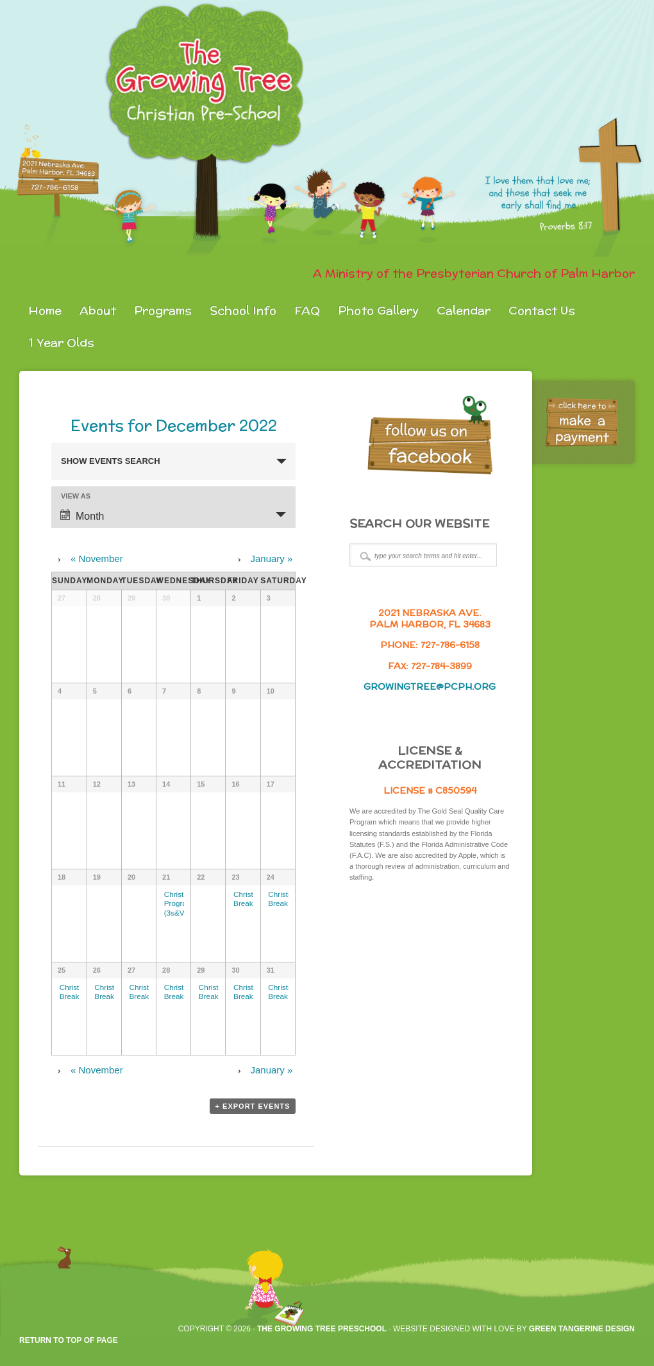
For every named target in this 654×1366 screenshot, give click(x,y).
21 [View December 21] (166, 877)
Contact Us (541, 310)
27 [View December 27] (131, 970)
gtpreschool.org (170, 128)
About (98, 310)
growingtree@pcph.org (430, 686)
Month (82, 515)
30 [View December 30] (235, 970)
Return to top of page (68, 1340)
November (97, 558)
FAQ (307, 310)
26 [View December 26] (97, 970)
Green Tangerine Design (582, 1328)
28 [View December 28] (166, 970)
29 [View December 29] (201, 970)
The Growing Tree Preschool (322, 1328)
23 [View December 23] (235, 877)
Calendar (464, 310)
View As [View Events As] (75, 496)
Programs (163, 310)
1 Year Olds (61, 342)
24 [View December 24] (270, 877)
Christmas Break (250, 899)
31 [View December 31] (270, 970)
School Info (243, 310)
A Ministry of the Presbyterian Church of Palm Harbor (474, 273)
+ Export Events (252, 1106)
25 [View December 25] (61, 970)
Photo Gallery (378, 310)
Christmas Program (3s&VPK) (181, 903)
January (272, 558)
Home (45, 310)
